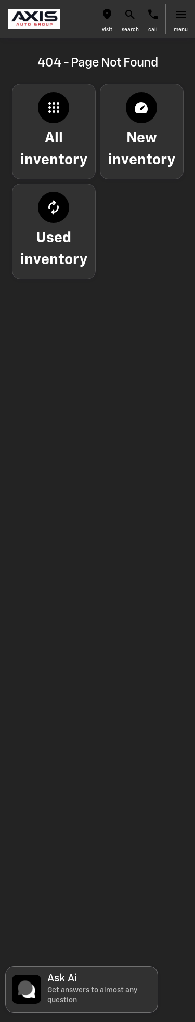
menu (181, 29)
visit (107, 29)
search (130, 29)
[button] (107, 19)
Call (153, 29)
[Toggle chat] (81, 989)
